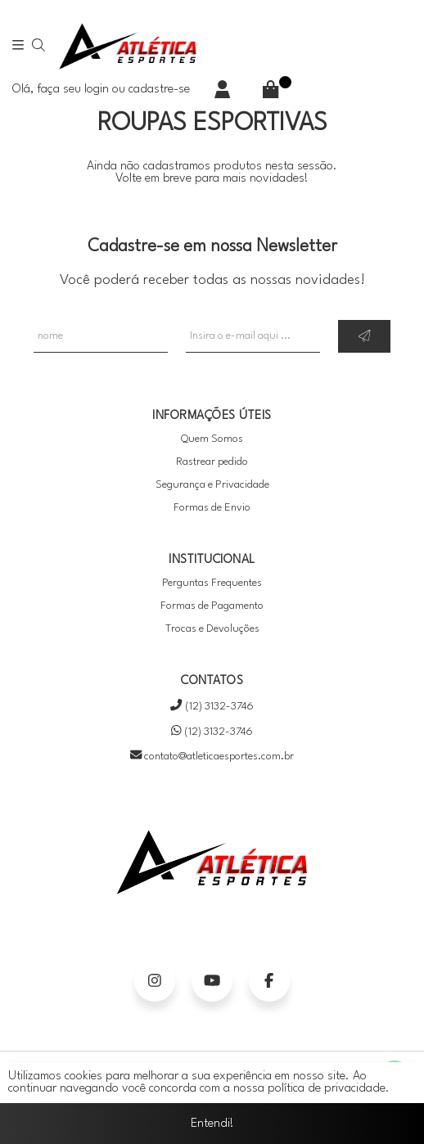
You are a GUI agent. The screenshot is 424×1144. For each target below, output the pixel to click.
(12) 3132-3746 (211, 706)
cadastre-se (159, 89)
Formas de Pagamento (212, 606)
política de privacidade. (329, 1089)
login (98, 89)
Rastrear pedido (212, 462)
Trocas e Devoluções (212, 629)
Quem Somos (212, 439)
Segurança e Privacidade (212, 485)
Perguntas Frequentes (212, 583)
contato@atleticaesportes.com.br (212, 756)
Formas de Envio (212, 507)
